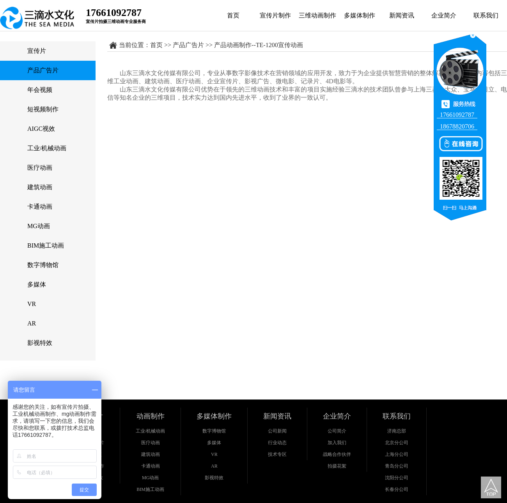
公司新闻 (277, 431)
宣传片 (36, 50)
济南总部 (396, 431)
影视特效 (39, 342)
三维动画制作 (317, 15)
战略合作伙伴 (337, 454)
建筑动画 (39, 187)
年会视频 (39, 89)
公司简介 (337, 431)
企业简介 (443, 15)
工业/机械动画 (46, 148)
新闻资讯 (401, 15)
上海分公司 (396, 454)
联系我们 (485, 15)
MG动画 (38, 226)
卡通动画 (39, 206)
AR (31, 323)
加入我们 (337, 442)
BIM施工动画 (45, 245)
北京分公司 (396, 442)
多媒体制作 (359, 15)
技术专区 (277, 454)
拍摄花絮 (337, 466)
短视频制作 (42, 109)
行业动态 (277, 442)
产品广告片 (42, 70)
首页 (233, 15)
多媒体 (36, 284)
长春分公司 (396, 489)
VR (31, 304)
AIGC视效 (41, 128)
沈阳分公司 (396, 477)
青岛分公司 (396, 466)
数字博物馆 (42, 265)
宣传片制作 (275, 15)
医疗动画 (39, 167)
